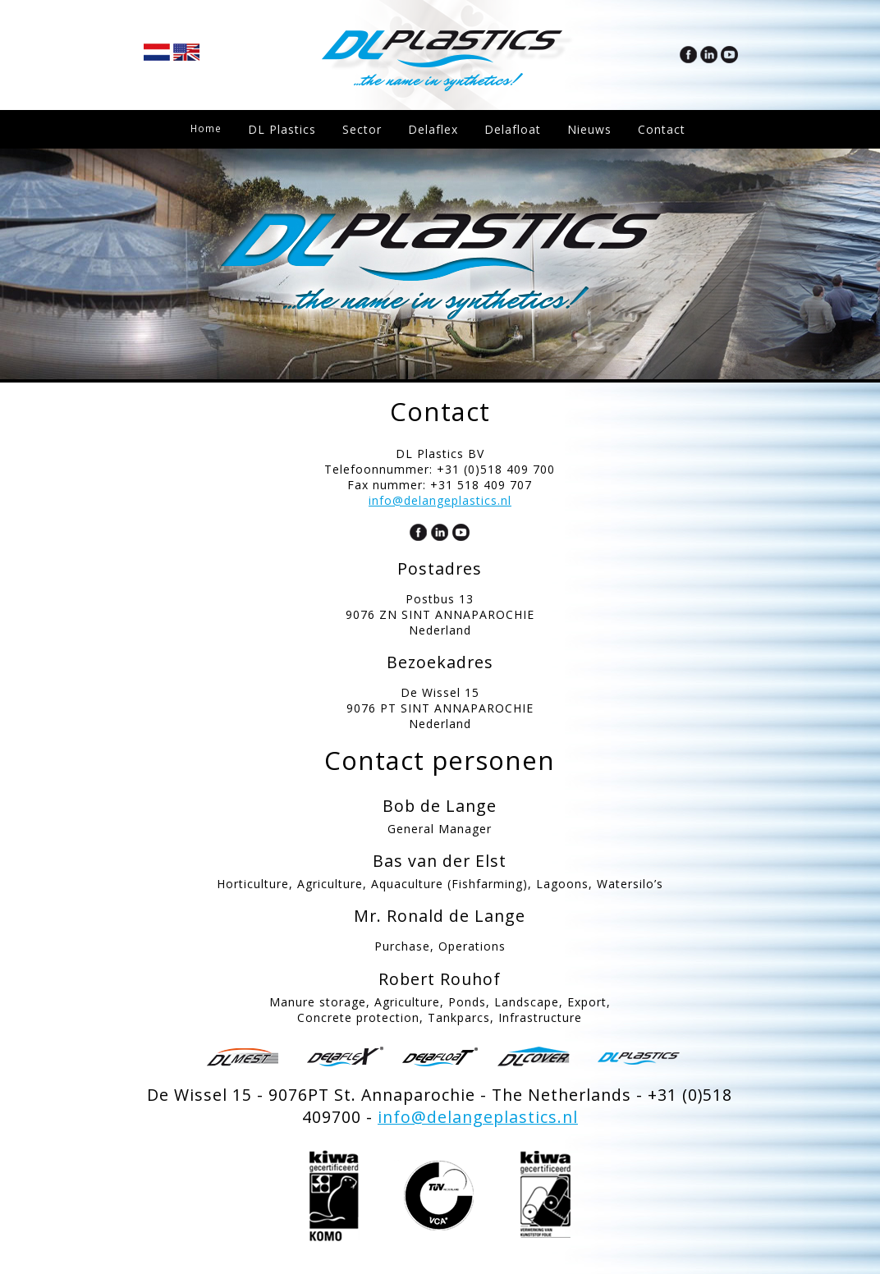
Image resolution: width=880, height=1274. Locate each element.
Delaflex (438, 129)
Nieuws (594, 129)
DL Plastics (287, 129)
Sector (367, 129)
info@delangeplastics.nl (440, 500)
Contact (214, 168)
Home (208, 129)
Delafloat (517, 129)
